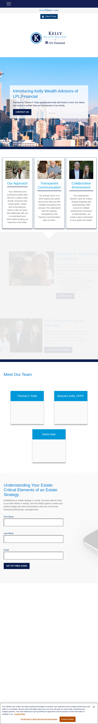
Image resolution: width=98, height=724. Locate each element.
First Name (9, 517)
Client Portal (49, 16)
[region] (49, 713)
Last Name (9, 533)
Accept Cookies (67, 719)
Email (6, 550)
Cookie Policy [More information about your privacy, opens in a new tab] (19, 714)
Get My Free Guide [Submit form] (16, 566)
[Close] (94, 707)
